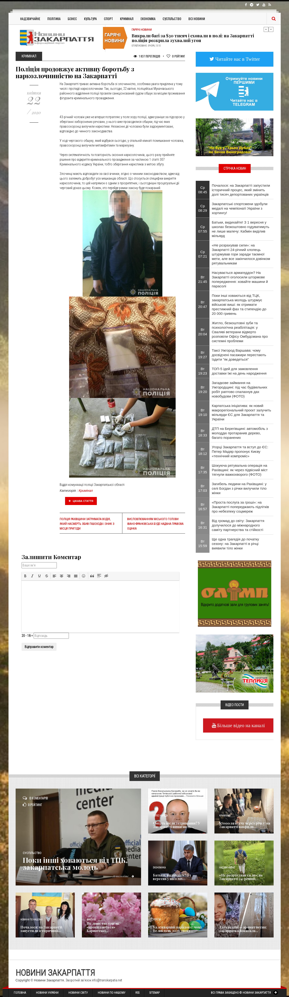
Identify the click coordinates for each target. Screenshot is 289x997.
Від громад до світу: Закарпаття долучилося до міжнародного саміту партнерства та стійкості (238, 525)
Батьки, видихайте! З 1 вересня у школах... (172, 877)
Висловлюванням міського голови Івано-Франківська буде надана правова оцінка (155, 524)
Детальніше (123, 876)
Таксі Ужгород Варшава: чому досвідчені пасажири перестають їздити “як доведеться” (239, 354)
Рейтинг (176, 56)
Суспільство (172, 18)
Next (271, 29)
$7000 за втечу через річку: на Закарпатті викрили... (244, 825)
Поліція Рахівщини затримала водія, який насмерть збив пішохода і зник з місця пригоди (87, 524)
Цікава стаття (81, 501)
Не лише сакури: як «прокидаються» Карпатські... (103, 927)
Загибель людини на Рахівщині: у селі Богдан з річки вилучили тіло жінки (239, 488)
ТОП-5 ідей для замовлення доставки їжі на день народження (239, 371)
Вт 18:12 (202, 451)
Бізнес (72, 18)
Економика (159, 867)
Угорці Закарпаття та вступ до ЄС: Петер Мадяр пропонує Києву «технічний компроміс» (240, 451)
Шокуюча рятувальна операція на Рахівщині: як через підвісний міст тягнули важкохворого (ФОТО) (240, 469)
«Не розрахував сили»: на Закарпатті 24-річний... (240, 877)
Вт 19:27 (202, 354)
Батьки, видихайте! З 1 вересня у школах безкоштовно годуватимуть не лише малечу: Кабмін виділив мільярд (240, 229)
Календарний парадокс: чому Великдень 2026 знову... (177, 929)
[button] (25, 576)
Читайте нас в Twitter (237, 58)
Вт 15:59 (202, 543)
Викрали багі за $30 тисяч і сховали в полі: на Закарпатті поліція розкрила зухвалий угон (193, 38)
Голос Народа (160, 815)
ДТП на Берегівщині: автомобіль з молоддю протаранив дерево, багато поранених (240, 433)
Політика (54, 18)
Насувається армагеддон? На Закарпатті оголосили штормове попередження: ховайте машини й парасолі (240, 279)
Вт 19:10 (202, 412)
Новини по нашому (31, 919)
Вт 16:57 (202, 506)
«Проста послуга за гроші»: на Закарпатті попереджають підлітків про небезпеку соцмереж (240, 506)
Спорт (108, 18)
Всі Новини (196, 18)
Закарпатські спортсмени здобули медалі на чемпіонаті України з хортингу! (239, 208)
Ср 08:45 (202, 190)
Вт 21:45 (202, 279)
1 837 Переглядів (146, 56)
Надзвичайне (30, 18)
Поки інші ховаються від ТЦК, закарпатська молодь (75, 863)
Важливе (91, 919)
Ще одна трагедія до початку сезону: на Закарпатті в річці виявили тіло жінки (235, 543)
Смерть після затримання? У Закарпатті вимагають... (176, 825)
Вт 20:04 (202, 332)
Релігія (157, 919)
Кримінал (126, 18)
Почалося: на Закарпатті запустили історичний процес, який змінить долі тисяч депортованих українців (241, 189)
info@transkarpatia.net (107, 980)
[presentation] (25, 575)
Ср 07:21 (202, 254)
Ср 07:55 (202, 229)
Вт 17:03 (202, 488)
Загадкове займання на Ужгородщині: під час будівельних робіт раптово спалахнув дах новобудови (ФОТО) (239, 389)
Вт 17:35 (202, 470)
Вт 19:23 (202, 371)
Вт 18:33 (202, 433)
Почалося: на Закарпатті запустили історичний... (41, 929)
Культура (90, 18)
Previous (266, 29)
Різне (222, 919)
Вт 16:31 (202, 525)
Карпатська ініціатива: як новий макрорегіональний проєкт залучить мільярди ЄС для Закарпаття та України (241, 412)
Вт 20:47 (202, 304)
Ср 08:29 (202, 208)
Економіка (148, 18)
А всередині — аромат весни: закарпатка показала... (243, 929)
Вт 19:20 (202, 389)
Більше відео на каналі (240, 725)
